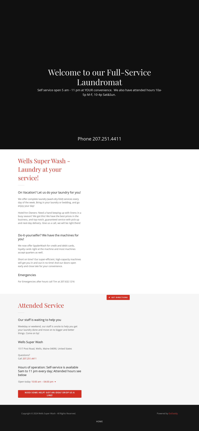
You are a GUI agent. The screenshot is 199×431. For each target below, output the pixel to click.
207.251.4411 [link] (107, 139)
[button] (55, 382)
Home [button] (99, 421)
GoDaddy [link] (173, 413)
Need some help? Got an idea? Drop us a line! (50, 394)
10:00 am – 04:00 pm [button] (42, 381)
